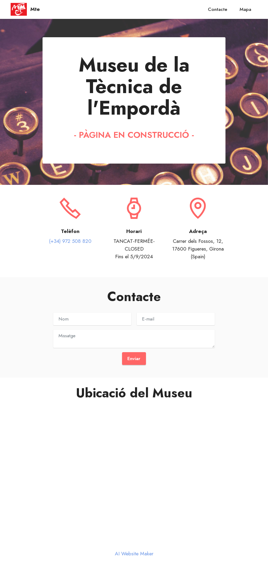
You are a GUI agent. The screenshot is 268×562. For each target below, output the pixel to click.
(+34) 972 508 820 (70, 241)
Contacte (217, 9)
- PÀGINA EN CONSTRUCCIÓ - (134, 135)
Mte (35, 9)
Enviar (133, 358)
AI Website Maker (134, 553)
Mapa (245, 9)
